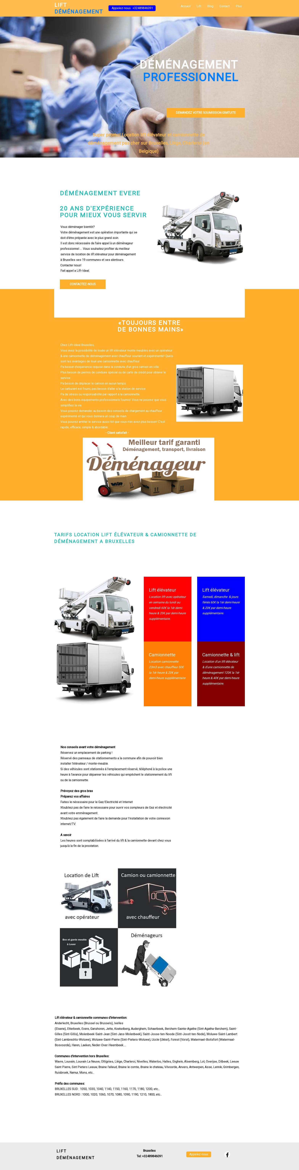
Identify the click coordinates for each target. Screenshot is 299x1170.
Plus (239, 6)
